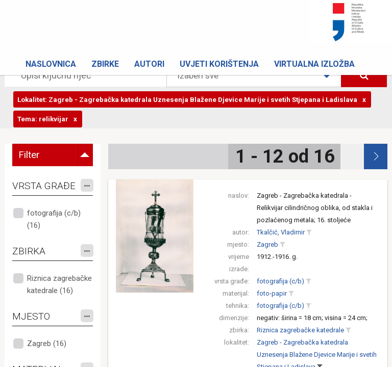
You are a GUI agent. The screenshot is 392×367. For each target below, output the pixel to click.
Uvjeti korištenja (219, 64)
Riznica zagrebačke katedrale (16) (59, 284)
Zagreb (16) (46, 343)
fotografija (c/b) (280, 281)
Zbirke (105, 64)
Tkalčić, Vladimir (281, 232)
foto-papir (272, 293)
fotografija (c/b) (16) (54, 219)
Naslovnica (51, 64)
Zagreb (267, 244)
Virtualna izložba (314, 64)
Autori (149, 64)
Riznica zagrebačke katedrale (300, 330)
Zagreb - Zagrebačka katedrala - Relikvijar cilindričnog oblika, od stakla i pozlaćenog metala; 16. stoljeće (315, 208)
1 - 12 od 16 (285, 156)
